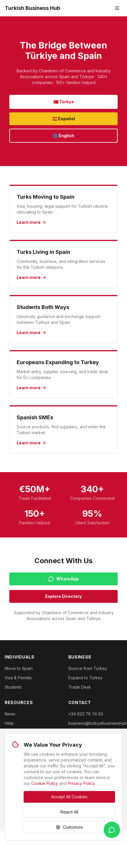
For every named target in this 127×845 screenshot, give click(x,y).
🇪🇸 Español (63, 118)
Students (13, 687)
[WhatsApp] (112, 830)
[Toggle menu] (117, 8)
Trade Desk (79, 687)
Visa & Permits (18, 677)
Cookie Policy (44, 783)
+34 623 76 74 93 (85, 713)
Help (9, 723)
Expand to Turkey (85, 677)
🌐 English (63, 135)
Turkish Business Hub (32, 8)
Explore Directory (63, 596)
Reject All (69, 811)
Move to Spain (19, 668)
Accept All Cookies (69, 796)
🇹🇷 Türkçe (63, 101)
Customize (69, 827)
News (10, 713)
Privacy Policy (81, 783)
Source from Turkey (87, 668)
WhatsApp (63, 579)
